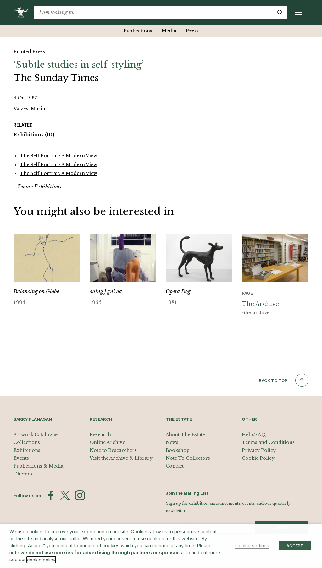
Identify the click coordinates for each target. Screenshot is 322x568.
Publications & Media (38, 466)
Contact (175, 466)
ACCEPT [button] (294, 545)
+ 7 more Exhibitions (37, 186)
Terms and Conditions (268, 442)
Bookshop (178, 450)
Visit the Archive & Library (121, 458)
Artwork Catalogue (36, 434)
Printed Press (29, 51)
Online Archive (107, 442)
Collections (27, 442)
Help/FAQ (254, 434)
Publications (138, 31)
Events (21, 458)
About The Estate (185, 434)
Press (192, 31)
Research (100, 434)
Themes (23, 474)
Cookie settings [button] (252, 545)
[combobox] (153, 12)
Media (169, 31)
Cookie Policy (258, 458)
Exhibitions (34, 134)
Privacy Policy (259, 450)
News (172, 442)
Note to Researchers (113, 450)
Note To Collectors (188, 458)
